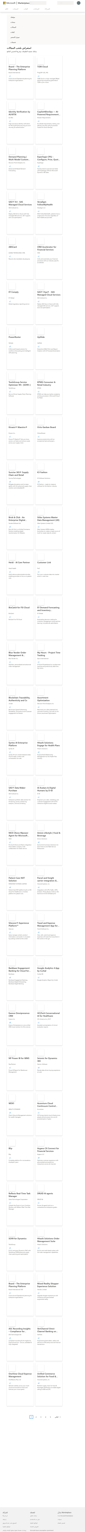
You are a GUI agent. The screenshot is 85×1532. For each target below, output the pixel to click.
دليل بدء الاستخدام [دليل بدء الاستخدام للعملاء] (35, 1519)
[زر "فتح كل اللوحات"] (6, 9)
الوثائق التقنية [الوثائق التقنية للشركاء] (6, 1527)
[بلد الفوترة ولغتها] (65, 3)
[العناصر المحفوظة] (53, 3)
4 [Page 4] (45, 1417)
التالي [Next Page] (56, 1417)
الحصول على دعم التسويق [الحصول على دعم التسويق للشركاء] (10, 1523)
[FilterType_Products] (8, 22)
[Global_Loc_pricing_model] (8, 37)
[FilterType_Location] (8, 17)
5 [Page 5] (50, 1417)
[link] (20, 77)
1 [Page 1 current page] (31, 1417)
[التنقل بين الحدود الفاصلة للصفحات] (46, 1418)
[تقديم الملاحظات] (47, 3)
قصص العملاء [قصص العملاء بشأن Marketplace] (61, 1523)
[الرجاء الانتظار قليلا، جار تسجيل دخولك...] (78, 3)
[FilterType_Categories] (8, 32)
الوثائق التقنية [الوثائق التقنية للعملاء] (34, 1523)
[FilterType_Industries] (8, 27)
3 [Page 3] (40, 1417)
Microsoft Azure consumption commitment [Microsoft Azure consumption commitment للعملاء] (42, 1530)
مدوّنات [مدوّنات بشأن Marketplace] (60, 1519)
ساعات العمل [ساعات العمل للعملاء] (33, 1516)
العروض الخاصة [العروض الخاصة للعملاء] (34, 1527)
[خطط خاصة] (55, 3)
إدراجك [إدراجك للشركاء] (4, 1519)
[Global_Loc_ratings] (8, 42)
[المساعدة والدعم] (50, 3)
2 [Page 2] (36, 1417)
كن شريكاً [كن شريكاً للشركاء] (5, 1516)
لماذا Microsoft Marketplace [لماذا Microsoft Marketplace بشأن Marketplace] (65, 1516)
